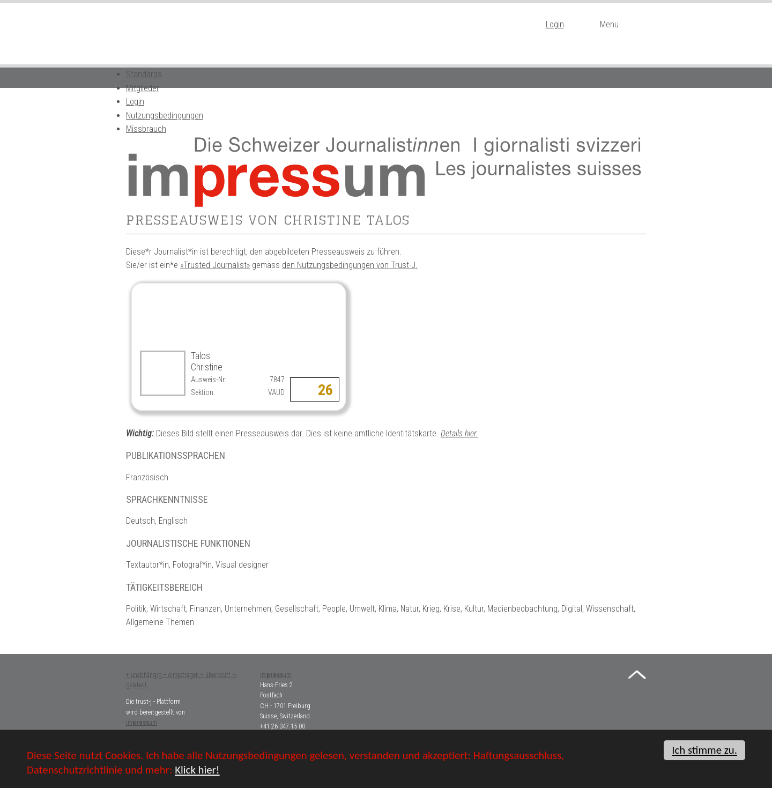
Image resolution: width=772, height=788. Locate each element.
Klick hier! (197, 771)
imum (141, 722)
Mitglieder (142, 88)
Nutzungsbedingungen (164, 115)
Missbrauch (146, 129)
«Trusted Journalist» (215, 265)
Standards (144, 74)
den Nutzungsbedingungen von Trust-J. (350, 265)
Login (555, 24)
